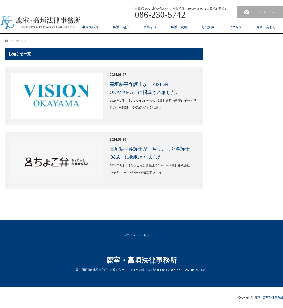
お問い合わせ (266, 27)
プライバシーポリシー (138, 235)
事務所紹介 (90, 27)
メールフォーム (264, 12)
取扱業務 (150, 27)
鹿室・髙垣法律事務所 (141, 260)
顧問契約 (208, 27)
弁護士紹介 (121, 27)
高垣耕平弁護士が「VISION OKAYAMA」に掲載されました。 (145, 88)
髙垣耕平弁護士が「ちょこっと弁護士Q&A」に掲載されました (150, 153)
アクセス (235, 27)
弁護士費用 (179, 27)
